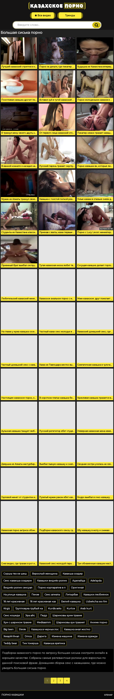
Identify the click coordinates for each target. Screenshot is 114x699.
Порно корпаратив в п (52, 587)
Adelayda (96, 580)
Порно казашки (12, 694)
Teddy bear (10, 643)
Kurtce (71, 608)
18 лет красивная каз (43, 601)
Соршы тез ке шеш (15, 573)
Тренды (70, 15)
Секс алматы (52, 594)
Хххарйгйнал (11, 636)
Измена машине (62, 636)
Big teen (8, 629)
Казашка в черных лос (45, 629)
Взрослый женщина (44, 573)
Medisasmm (44, 622)
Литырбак (71, 594)
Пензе (35, 594)
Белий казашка (70, 601)
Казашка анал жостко (77, 629)
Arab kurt (86, 608)
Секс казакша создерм (17, 580)
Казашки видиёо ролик (52, 580)
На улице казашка (14, 594)
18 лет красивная (14, 601)
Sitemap (108, 695)
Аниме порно (98, 622)
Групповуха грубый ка (29, 608)
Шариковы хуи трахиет (70, 622)
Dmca (28, 636)
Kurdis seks (54, 608)
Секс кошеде (11, 615)
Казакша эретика (54, 643)
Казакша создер (73, 573)
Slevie (22, 629)
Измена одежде (87, 636)
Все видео (43, 15)
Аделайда (78, 580)
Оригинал (77, 587)
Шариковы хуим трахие (67, 615)
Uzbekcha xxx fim (96, 601)
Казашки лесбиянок (96, 594)
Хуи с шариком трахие (17, 622)
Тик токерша (30, 643)
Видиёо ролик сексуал (17, 587)
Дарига (41, 636)
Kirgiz (6, 608)
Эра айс (30, 615)
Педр (43, 615)
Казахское (57, 6)
